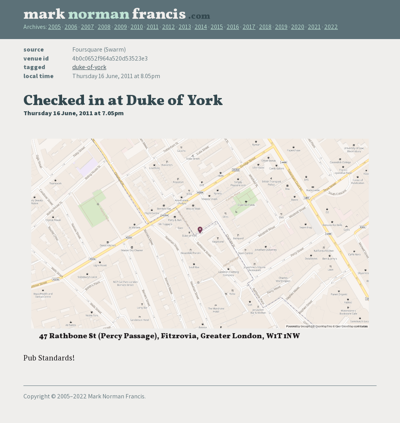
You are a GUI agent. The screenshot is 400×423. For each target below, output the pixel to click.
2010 (136, 27)
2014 (201, 27)
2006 (70, 27)
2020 (297, 27)
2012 (168, 27)
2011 (152, 27)
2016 (233, 27)
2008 (104, 27)
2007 (87, 27)
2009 (120, 27)
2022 (331, 27)
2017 (249, 27)
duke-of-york (89, 67)
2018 (265, 27)
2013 (185, 27)
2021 (314, 27)
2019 (281, 27)
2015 (217, 27)
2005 (54, 27)
